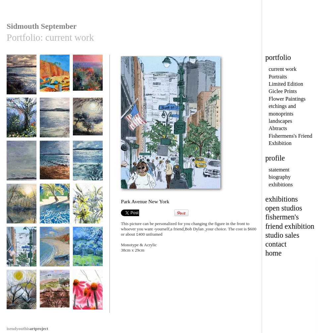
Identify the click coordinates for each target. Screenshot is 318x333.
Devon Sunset (55, 164)
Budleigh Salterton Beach (55, 252)
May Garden (21, 121)
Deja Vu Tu (88, 78)
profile (275, 158)
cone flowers (88, 293)
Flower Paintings (287, 99)
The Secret (88, 121)
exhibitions (281, 184)
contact (276, 244)
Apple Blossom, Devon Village (88, 252)
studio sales (282, 235)
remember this (21, 164)
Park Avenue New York (21, 252)
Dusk (21, 78)
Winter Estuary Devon (55, 123)
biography (280, 177)
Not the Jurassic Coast (21, 295)
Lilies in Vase (88, 207)
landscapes (280, 121)
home (273, 253)
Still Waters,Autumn (21, 209)
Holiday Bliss (55, 207)
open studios (283, 208)
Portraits (278, 76)
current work (282, 69)
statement (279, 169)
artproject (27, 328)
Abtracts (278, 128)
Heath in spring (55, 293)
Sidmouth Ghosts (55, 78)
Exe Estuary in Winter (88, 166)
